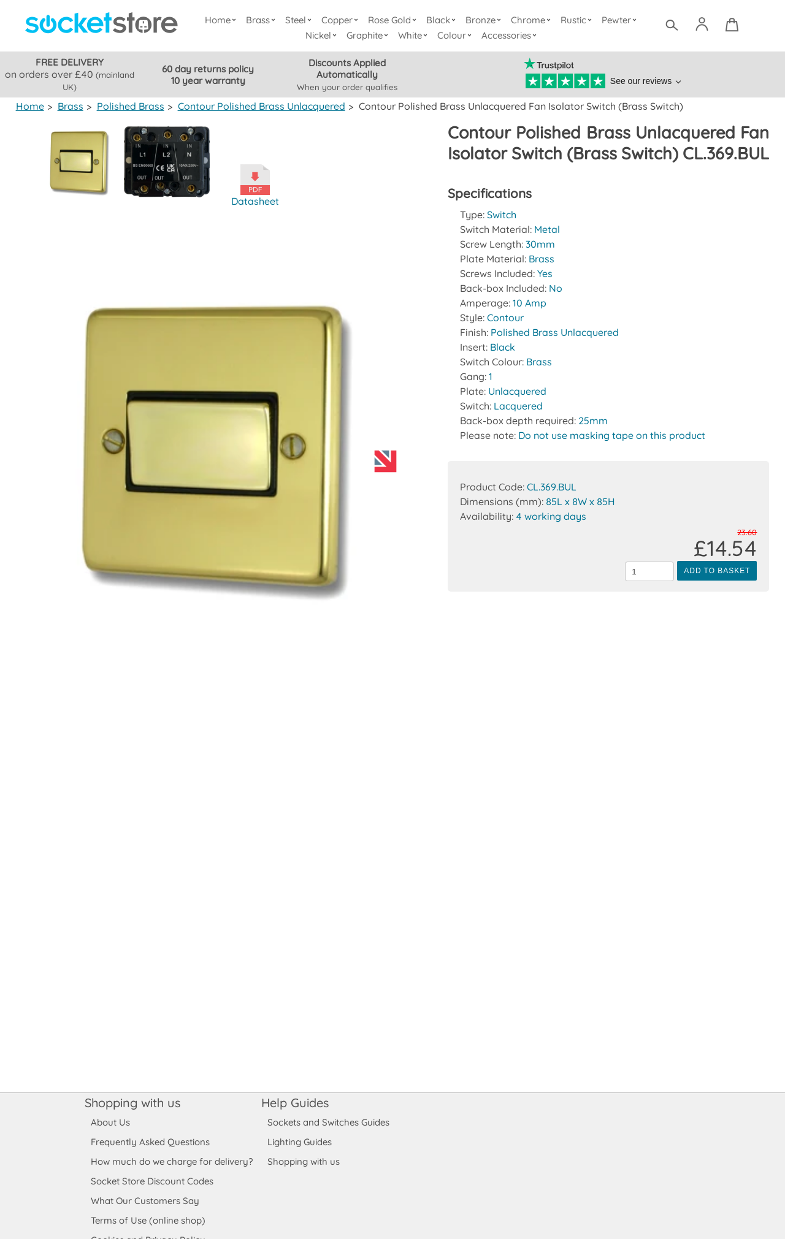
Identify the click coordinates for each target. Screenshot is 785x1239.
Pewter (620, 20)
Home (222, 20)
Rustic (577, 20)
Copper (341, 20)
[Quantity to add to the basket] (649, 592)
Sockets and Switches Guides (328, 1122)
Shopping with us (132, 1102)
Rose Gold (395, 20)
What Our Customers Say (145, 1201)
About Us (110, 1122)
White (415, 35)
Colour (456, 35)
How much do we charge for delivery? (171, 1161)
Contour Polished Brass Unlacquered (258, 106)
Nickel (322, 35)
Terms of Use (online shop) (148, 1220)
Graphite (368, 35)
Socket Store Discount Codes (152, 1181)
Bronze (484, 20)
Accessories (510, 35)
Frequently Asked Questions (150, 1142)
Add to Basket (717, 591)
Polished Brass (128, 106)
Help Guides (295, 1102)
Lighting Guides (299, 1142)
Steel (301, 20)
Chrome (532, 20)
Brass (263, 20)
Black (443, 20)
